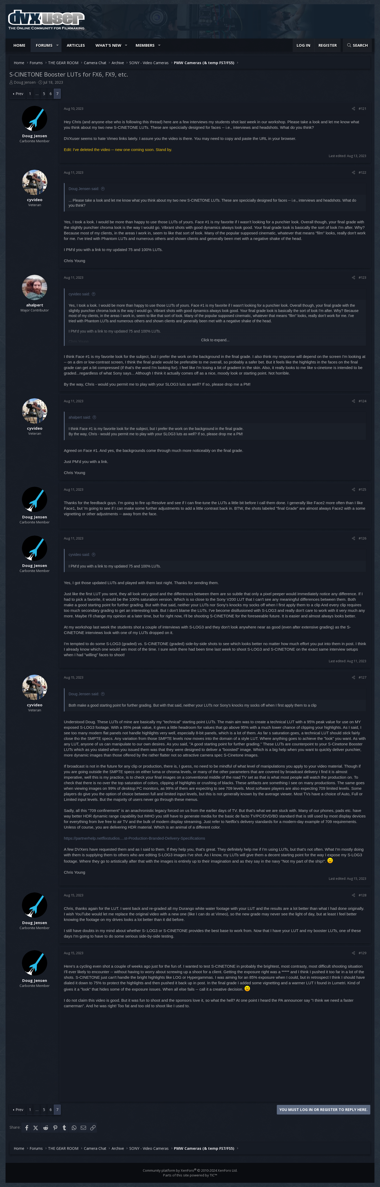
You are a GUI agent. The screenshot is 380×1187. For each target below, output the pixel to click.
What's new (108, 45)
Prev (19, 93)
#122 (362, 172)
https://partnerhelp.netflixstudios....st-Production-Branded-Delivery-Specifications (134, 838)
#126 (362, 538)
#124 (362, 401)
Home (19, 45)
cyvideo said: (79, 294)
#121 (362, 108)
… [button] (37, 93)
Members (145, 45)
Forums (44, 45)
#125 (362, 489)
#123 (362, 277)
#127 (362, 677)
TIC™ (213, 1175)
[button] (57, 45)
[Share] (353, 108)
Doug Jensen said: (84, 189)
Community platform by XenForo (190, 1170)
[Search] (357, 45)
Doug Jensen (25, 82)
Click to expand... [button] (215, 340)
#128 (362, 895)
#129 (362, 952)
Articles (76, 45)
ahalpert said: (80, 417)
